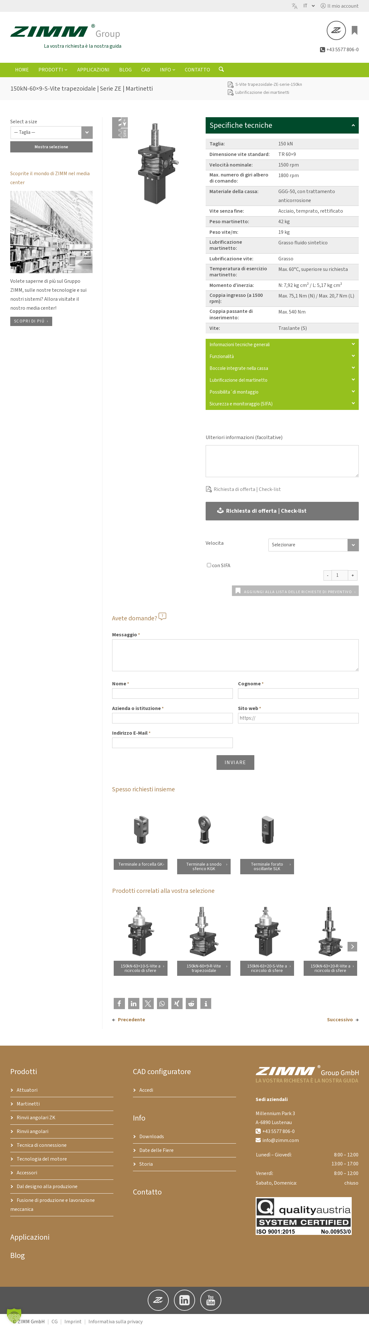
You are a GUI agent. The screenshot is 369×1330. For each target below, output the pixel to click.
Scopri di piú (29, 322)
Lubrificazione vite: (231, 259)
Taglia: (217, 144)
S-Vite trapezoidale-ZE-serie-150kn (268, 85)
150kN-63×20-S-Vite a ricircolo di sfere (267, 969)
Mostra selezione (51, 147)
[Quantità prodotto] (340, 576)
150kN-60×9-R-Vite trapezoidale (203, 969)
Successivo (340, 1020)
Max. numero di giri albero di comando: (238, 178)
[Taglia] (52, 133)
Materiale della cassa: (233, 192)
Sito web (249, 710)
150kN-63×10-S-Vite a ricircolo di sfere (140, 969)
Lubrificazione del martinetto (282, 381)
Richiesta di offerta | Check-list (247, 490)
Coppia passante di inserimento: (231, 315)
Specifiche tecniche (282, 126)
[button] (340, 6)
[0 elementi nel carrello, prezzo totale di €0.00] (355, 30)
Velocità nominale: (231, 165)
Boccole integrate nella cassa (282, 369)
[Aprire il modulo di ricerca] (221, 71)
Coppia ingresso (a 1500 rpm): (236, 299)
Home (22, 70)
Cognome (251, 685)
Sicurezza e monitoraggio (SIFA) (282, 404)
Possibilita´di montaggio (282, 392)
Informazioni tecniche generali (282, 345)
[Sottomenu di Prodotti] (66, 70)
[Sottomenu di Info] (174, 70)
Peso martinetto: (229, 222)
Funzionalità (282, 357)
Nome (120, 685)
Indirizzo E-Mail (131, 734)
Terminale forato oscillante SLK (267, 867)
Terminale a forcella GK (140, 865)
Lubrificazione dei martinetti (262, 93)
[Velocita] (313, 546)
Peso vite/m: (223, 232)
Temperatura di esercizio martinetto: (238, 272)
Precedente (131, 1020)
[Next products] (352, 947)
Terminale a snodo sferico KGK (203, 867)
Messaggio (126, 636)
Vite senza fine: (226, 211)
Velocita (215, 544)
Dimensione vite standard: (239, 155)
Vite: (214, 328)
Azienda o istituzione (138, 710)
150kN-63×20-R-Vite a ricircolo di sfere (330, 969)
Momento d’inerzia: (231, 286)
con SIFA (221, 566)
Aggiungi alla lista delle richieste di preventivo (298, 593)
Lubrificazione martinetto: (225, 245)
